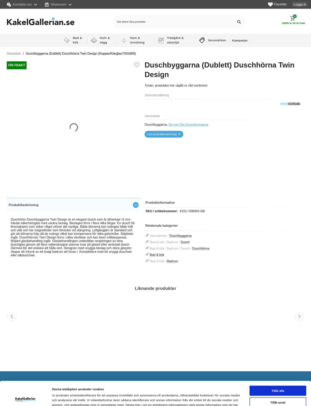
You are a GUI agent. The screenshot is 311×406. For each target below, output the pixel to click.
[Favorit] (136, 64)
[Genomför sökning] (238, 21)
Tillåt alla (278, 366)
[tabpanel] (74, 232)
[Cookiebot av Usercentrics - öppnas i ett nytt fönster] (25, 398)
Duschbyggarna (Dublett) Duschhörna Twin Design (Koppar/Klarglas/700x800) (81, 53)
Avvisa (278, 389)
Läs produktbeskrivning (162, 134)
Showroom (55, 5)
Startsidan (14, 53)
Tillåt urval (278, 378)
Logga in (300, 4)
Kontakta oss (19, 5)
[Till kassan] (293, 20)
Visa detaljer (215, 398)
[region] (74, 205)
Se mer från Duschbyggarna (188, 124)
